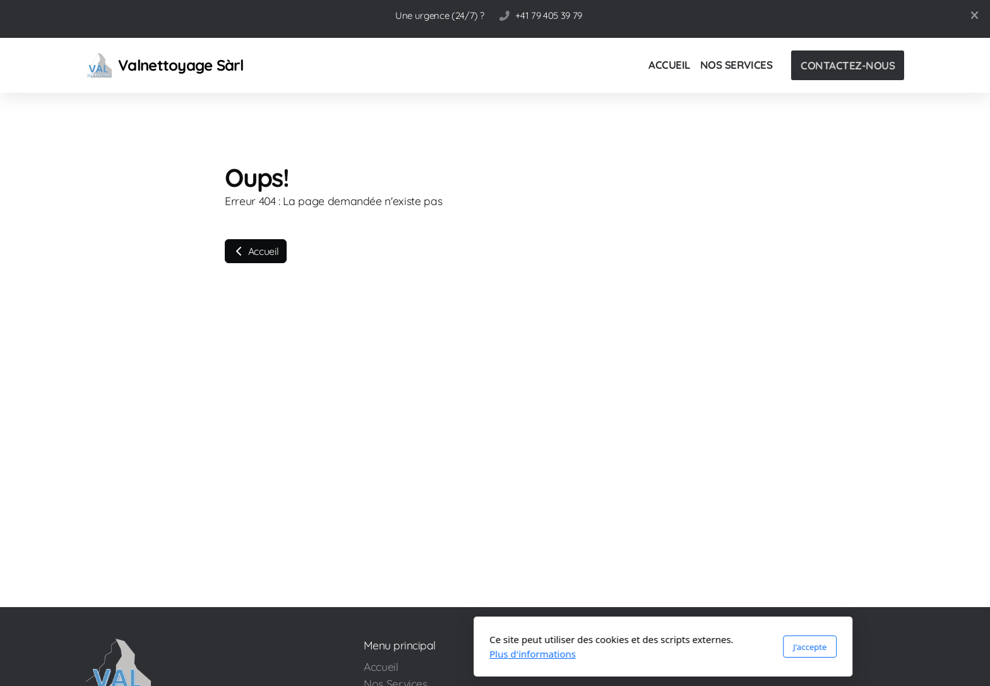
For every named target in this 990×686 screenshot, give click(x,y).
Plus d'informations (364, 654)
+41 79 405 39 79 (548, 15)
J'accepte (642, 647)
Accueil (255, 251)
